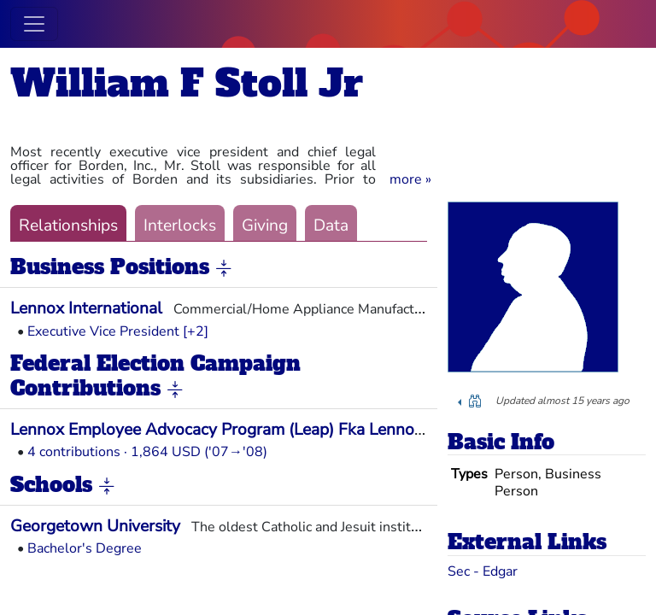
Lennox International (86, 308)
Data (330, 225)
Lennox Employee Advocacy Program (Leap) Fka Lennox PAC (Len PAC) (273, 430)
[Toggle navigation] (34, 24)
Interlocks (180, 225)
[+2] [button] (195, 331)
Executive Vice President (103, 331)
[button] (410, 179)
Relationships (68, 225)
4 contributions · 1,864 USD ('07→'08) (147, 451)
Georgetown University (95, 526)
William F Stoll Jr (186, 83)
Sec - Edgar (483, 571)
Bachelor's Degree (84, 548)
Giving (265, 225)
